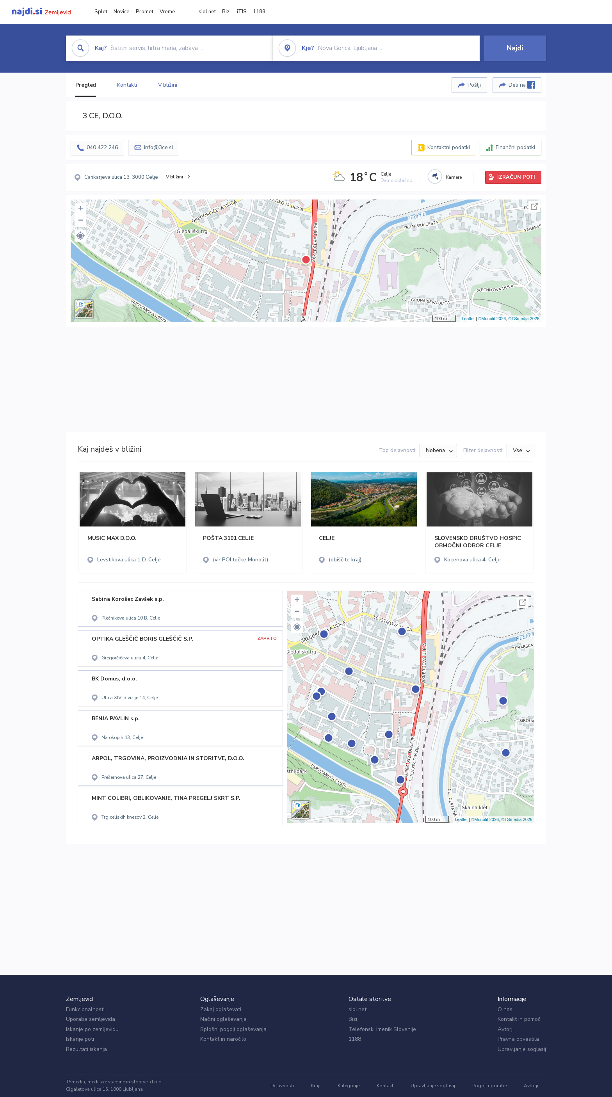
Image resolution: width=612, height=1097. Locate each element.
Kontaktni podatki (448, 147)
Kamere (454, 177)
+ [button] (80, 209)
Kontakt (385, 1086)
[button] (80, 236)
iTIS (242, 11)
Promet (144, 11)
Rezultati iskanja (86, 1049)
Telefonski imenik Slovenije (382, 1029)
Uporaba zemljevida (90, 1019)
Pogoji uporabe (489, 1086)
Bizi (226, 11)
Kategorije (348, 1086)
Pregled (85, 85)
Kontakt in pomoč (519, 1019)
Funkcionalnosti (85, 1009)
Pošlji (474, 85)
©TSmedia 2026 (523, 318)
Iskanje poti (80, 1039)
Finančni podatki (515, 147)
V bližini (167, 85)
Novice (122, 11)
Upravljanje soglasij (522, 1049)
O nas (505, 1009)
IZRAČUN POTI (516, 177)
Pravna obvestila (518, 1039)
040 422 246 (102, 147)
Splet (100, 11)
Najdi (515, 48)
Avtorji (506, 1029)
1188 (259, 11)
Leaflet (468, 318)
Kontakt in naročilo (223, 1039)
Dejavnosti (282, 1086)
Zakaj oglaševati (220, 1009)
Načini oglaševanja (223, 1019)
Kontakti (127, 85)
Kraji (315, 1086)
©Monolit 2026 (492, 318)
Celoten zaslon (534, 206)
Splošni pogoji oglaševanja (233, 1029)
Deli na (522, 85)
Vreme (167, 11)
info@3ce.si (158, 147)
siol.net (207, 11)
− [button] (80, 221)
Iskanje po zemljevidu (92, 1029)
